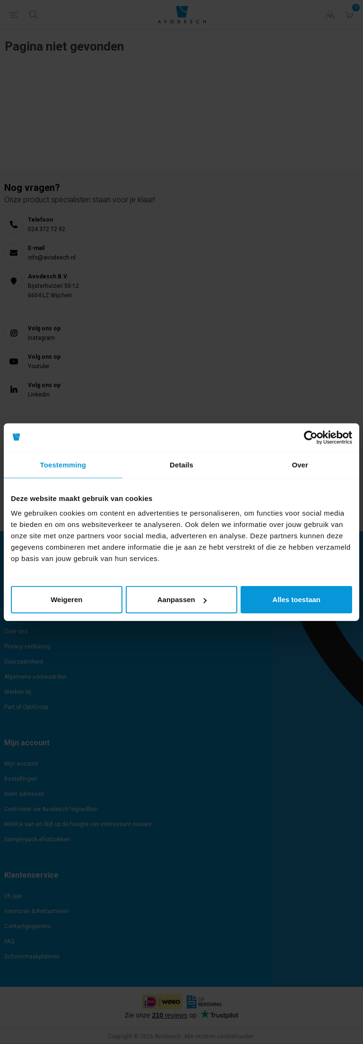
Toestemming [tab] (63, 464)
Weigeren (66, 599)
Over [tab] (300, 464)
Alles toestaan (296, 599)
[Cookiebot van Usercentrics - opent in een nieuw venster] (310, 437)
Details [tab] (181, 464)
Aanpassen (182, 599)
